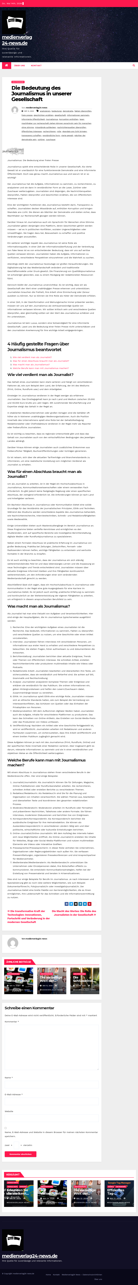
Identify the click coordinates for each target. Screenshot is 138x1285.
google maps (12, 1186)
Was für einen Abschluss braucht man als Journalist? (41, 361)
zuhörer (41, 139)
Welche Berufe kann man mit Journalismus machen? (41, 368)
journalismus (52, 119)
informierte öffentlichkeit (33, 119)
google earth (13, 1182)
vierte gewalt (67, 135)
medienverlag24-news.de (29, 1256)
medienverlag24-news (36, 107)
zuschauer (51, 139)
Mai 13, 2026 (48, 1198)
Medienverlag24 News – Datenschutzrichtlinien (82, 1275)
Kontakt (36, 65)
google (111, 1186)
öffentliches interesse (32, 131)
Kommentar (12, 1021)
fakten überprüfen (83, 111)
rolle (59, 131)
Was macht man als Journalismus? (31, 364)
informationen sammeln (78, 115)
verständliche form (51, 135)
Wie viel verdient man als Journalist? (32, 357)
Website (9, 1111)
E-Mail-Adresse (14, 1094)
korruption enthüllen (68, 119)
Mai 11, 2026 (115, 1198)
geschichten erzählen (44, 115)
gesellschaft (60, 115)
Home (48, 1275)
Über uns (19, 65)
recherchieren (49, 131)
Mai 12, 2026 (82, 1198)
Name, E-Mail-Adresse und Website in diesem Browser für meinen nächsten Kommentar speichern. (51, 1134)
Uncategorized (18, 82)
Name (9, 1077)
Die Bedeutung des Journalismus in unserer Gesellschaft (41, 93)
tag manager (121, 1186)
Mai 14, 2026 (15, 1198)
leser (82, 119)
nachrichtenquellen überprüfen (71, 127)
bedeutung (56, 111)
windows (23, 1186)
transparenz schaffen (31, 135)
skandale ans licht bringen (74, 131)
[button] (134, 65)
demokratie (68, 111)
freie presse (27, 115)
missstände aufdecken (45, 127)
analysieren (45, 111)
